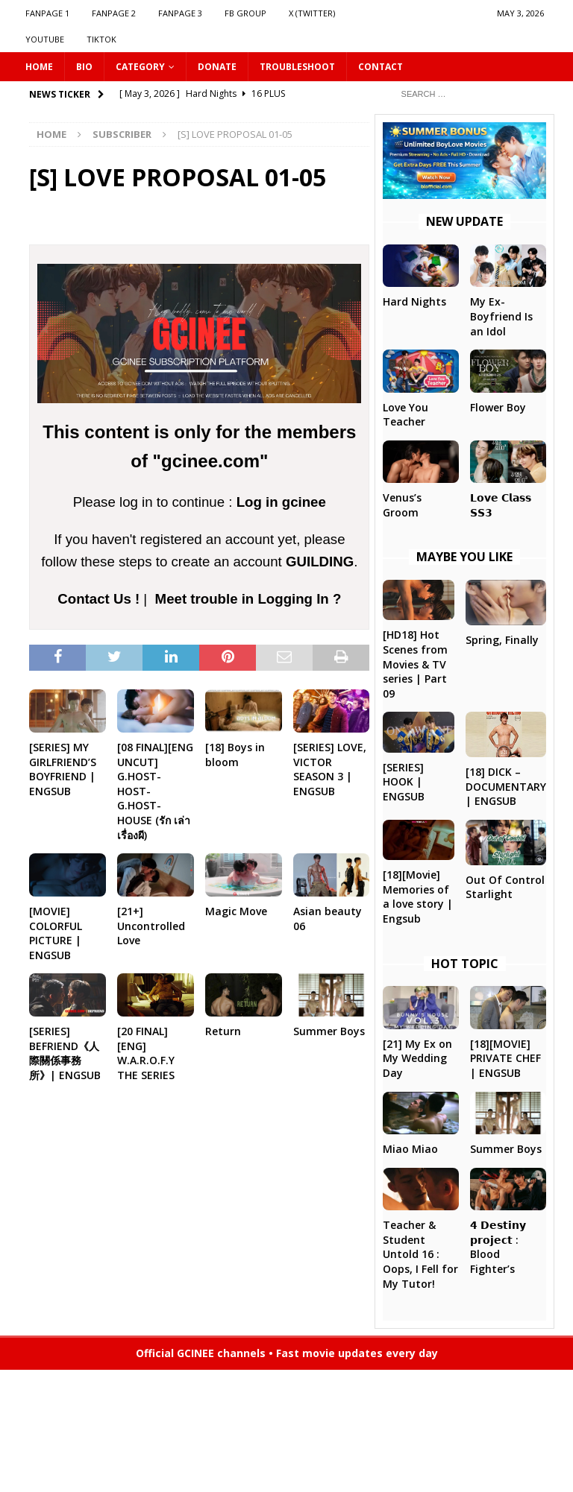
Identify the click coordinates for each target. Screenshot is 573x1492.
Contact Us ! (98, 599)
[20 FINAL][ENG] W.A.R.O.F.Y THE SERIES (146, 1053)
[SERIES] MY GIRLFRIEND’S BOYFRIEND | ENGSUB (62, 769)
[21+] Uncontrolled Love (151, 925)
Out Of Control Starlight (505, 887)
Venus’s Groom (402, 504)
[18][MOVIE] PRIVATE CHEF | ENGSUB (505, 1058)
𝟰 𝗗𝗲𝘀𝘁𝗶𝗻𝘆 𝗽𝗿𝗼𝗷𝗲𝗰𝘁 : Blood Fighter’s (498, 1247)
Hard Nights (414, 301)
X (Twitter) (312, 13)
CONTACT (380, 66)
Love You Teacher (405, 414)
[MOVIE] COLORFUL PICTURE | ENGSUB (55, 933)
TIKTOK (101, 39)
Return (223, 1031)
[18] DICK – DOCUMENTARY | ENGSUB (506, 786)
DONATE (217, 66)
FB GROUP (245, 13)
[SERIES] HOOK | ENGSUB (404, 781)
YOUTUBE (44, 39)
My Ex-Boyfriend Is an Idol (501, 316)
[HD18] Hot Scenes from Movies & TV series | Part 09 (415, 664)
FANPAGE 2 (114, 13)
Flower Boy (498, 407)
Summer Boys (329, 1031)
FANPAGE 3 (180, 13)
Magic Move (236, 911)
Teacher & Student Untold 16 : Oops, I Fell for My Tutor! (420, 1254)
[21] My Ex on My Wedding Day (417, 1058)
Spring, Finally (502, 640)
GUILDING (320, 561)
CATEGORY (140, 66)
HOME (39, 66)
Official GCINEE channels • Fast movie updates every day (287, 1353)
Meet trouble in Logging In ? (248, 599)
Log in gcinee (281, 502)
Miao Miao (410, 1149)
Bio (84, 66)
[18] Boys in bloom (235, 754)
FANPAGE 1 (47, 13)
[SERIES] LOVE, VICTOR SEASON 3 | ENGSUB (329, 769)
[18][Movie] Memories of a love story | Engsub (418, 896)
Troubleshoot (297, 66)
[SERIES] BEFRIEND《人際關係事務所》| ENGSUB (65, 1053)
